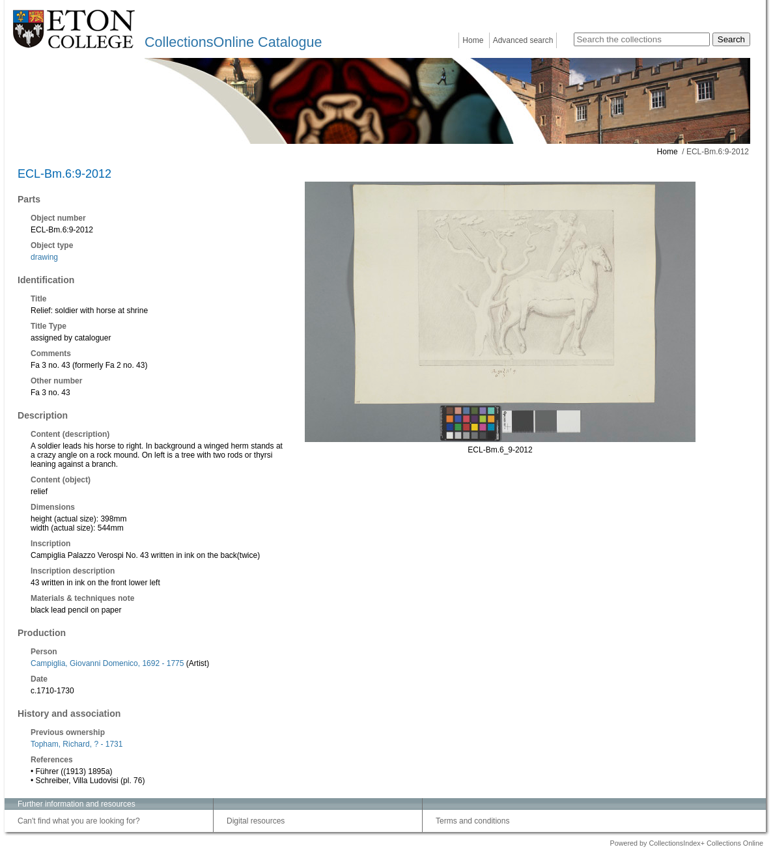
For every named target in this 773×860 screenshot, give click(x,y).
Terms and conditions (472, 820)
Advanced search (523, 40)
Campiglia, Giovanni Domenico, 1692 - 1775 (107, 663)
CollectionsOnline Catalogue (233, 42)
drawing (44, 257)
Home (472, 40)
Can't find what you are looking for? (79, 820)
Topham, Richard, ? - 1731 (76, 744)
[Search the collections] (642, 39)
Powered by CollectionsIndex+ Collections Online (686, 843)
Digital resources (256, 820)
